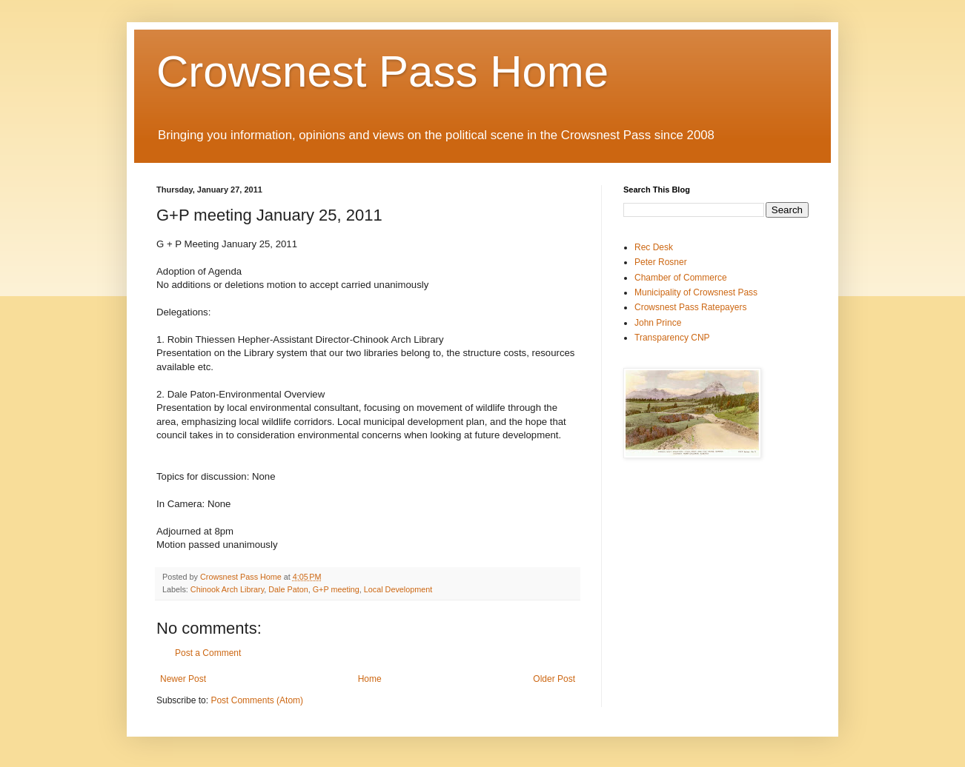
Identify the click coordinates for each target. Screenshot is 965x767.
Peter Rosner (660, 262)
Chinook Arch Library (227, 589)
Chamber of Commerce (680, 277)
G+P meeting (336, 589)
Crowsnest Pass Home (382, 71)
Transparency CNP (672, 337)
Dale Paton (288, 589)
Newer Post (183, 679)
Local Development (398, 589)
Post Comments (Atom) (256, 700)
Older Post (554, 679)
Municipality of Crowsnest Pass (695, 292)
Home (370, 679)
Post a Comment (208, 653)
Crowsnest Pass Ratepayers (690, 307)
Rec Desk (653, 247)
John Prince (657, 323)
